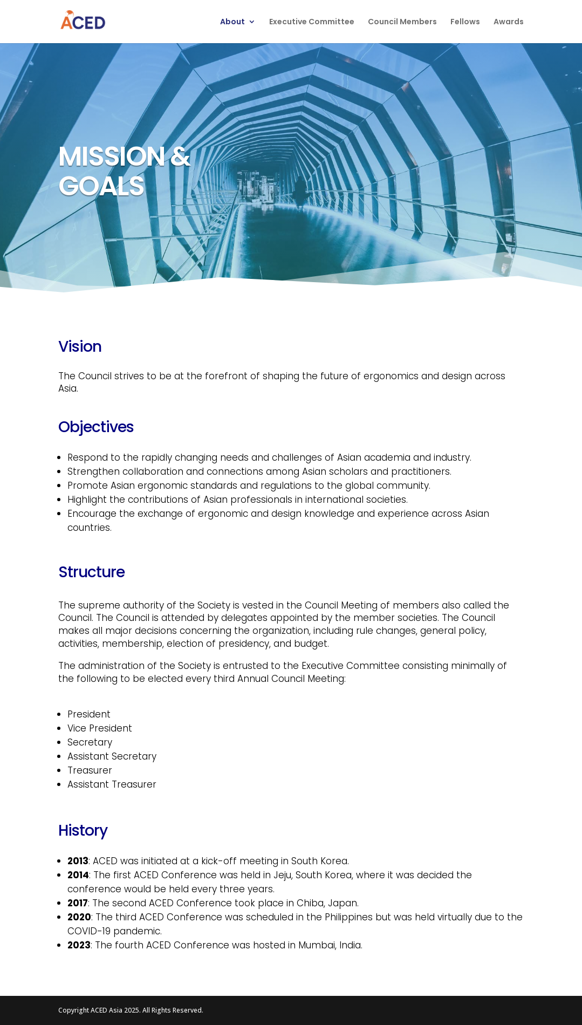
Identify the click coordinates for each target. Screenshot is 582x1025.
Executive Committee (311, 22)
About (232, 22)
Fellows (465, 22)
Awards (509, 22)
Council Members (402, 22)
